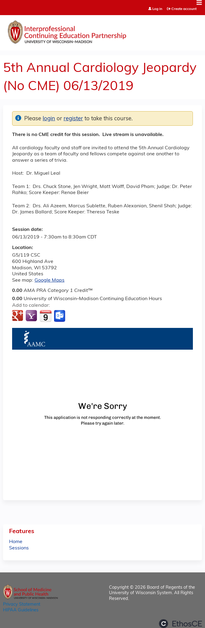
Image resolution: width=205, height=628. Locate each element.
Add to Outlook (60, 316)
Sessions (19, 548)
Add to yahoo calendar (32, 316)
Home (15, 541)
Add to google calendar (18, 316)
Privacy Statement (21, 604)
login (49, 119)
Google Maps (49, 280)
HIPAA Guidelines (20, 610)
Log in (157, 9)
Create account (184, 9)
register (73, 119)
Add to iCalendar (45, 316)
